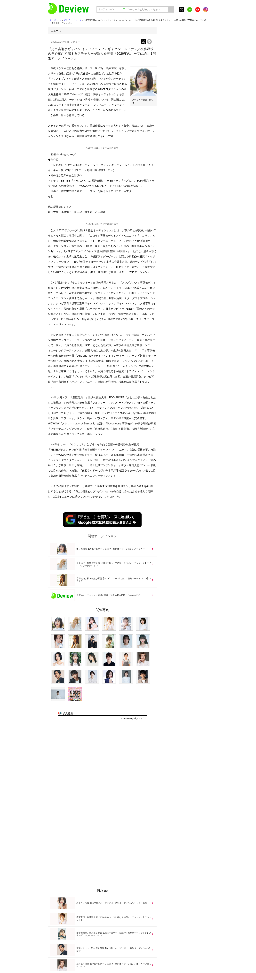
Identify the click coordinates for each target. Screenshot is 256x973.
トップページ (55, 20)
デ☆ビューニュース (72, 20)
